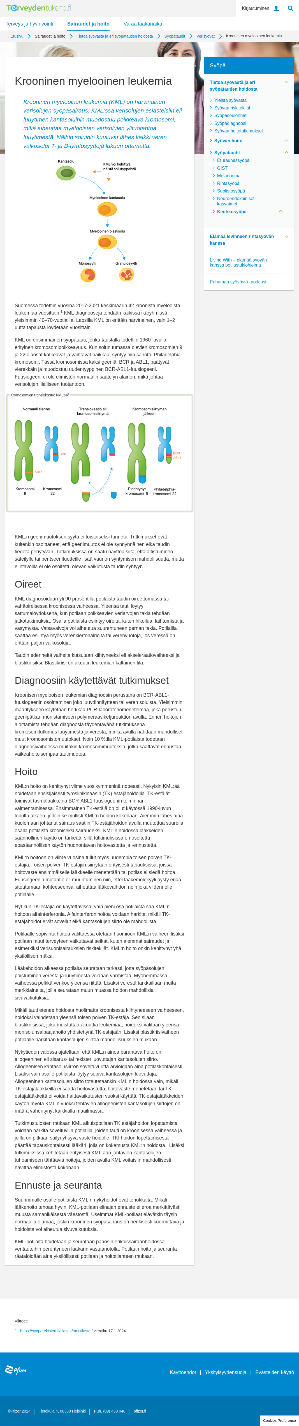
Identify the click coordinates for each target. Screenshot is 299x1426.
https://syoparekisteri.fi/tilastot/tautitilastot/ (56, 1331)
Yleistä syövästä (230, 100)
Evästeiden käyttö (274, 1372)
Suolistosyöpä (231, 191)
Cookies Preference (279, 1420)
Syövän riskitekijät (232, 108)
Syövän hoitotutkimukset (238, 131)
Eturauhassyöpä (233, 160)
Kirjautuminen (255, 8)
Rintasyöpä (228, 183)
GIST (222, 168)
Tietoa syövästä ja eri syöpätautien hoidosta (115, 36)
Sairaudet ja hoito (88, 24)
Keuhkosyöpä (232, 211)
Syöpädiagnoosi (230, 123)
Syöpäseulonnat (230, 115)
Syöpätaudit (174, 36)
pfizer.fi (140, 1411)
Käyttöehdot (183, 1372)
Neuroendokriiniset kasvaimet (235, 201)
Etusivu (17, 36)
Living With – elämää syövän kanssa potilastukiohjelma (238, 262)
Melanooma (229, 175)
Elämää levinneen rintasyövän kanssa (242, 240)
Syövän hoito (228, 140)
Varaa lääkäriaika (143, 24)
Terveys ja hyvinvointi (29, 24)
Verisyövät (205, 36)
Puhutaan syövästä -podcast (238, 281)
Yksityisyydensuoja (225, 1372)
